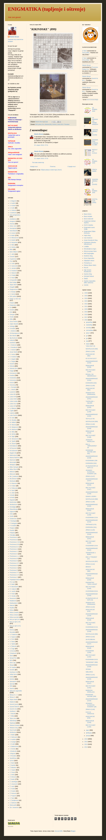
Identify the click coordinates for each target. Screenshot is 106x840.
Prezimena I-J (14, 551)
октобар (88, 327)
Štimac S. (13, 697)
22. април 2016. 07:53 (41, 158)
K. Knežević (13, 356)
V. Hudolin (13, 739)
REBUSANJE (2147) (90, 682)
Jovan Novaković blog (90, 240)
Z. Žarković (13, 803)
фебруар (89, 733)
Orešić (12, 516)
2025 (86, 295)
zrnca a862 (85, 52)
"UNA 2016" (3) (90, 346)
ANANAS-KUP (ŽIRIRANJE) (90, 393)
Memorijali (13, 462)
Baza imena (87, 214)
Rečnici (12, 630)
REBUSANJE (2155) (90, 406)
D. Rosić (12, 277)
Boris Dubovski (88, 219)
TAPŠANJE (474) (91, 524)
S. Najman (13, 637)
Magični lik (13, 453)
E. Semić (12, 294)
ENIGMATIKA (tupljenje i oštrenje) (46, 9)
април (88, 344)
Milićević (12, 471)
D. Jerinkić (13, 268)
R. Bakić (12, 584)
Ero (43, 124)
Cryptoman (13, 259)
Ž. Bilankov (13, 767)
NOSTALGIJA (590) (92, 349)
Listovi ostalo (14, 401)
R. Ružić (12, 594)
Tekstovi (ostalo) (15, 725)
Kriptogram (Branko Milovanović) (90, 243)
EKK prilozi (38, 124)
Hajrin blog (87, 235)
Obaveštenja (14, 509)
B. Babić (12, 235)
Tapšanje (12, 723)
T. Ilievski (12, 713)
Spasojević (13, 681)
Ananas (12, 223)
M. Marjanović (14, 427)
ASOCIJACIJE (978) (90, 717)
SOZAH (12, 679)
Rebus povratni (14, 617)
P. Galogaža (13, 523)
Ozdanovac (13, 518)
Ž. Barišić (12, 765)
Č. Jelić (12, 254)
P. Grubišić (13, 525)
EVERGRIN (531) (91, 527)
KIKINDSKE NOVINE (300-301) (91, 451)
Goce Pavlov (14, 321)
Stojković (12, 702)
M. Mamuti (13, 425)
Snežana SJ (13, 672)
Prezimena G (14, 549)
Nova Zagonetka (89, 258)
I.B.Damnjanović (15, 333)
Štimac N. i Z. (14, 695)
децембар (89, 322)
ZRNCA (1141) (90, 674)
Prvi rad (12, 582)
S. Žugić (12, 648)
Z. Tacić (12, 798)
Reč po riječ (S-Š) (15, 626)
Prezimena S (14, 568)
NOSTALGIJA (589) (92, 421)
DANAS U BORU (91, 496)
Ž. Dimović (13, 777)
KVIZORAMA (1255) (90, 651)
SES (11, 660)
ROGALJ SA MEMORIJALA (91, 375)
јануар (88, 735)
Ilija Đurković (14, 338)
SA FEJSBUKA (90, 639)
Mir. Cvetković (14, 476)
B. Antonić (13, 233)
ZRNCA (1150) (90, 351)
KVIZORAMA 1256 (91, 460)
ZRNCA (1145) (90, 530)
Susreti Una (13, 709)
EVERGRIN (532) (91, 463)
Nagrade (12, 500)
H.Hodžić (12, 328)
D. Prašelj (13, 275)
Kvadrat (12, 375)
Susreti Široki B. (15, 706)
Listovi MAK (13, 399)
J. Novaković (14, 347)
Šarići (11, 655)
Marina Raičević (15, 457)
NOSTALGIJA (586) (92, 634)
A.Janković (13, 212)
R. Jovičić (13, 591)
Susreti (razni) (14, 704)
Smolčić (12, 670)
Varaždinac (13, 758)
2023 (86, 301)
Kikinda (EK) (48, 124)
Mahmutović (13, 455)
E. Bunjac (13, 292)
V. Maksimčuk (14, 746)
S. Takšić (12, 644)
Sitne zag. (13, 662)
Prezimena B (14, 539)
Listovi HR (13, 396)
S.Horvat (12, 651)
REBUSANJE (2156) (90, 366)
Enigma (12, 303)
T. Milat (12, 716)
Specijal (12, 684)
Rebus (12, 610)
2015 (86, 739)
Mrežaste (12, 481)
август (88, 333)
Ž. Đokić (12, 779)
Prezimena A (14, 537)
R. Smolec (13, 596)
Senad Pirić (13, 658)
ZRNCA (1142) (90, 636)
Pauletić (12, 530)
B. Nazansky (14, 242)
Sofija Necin (13, 674)
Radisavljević (14, 603)
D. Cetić (12, 263)
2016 (86, 320)
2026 (86, 293)
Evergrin (12, 314)
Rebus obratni (14, 615)
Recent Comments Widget (92, 99)
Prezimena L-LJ (14, 556)
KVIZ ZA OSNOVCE (90, 713)
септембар (89, 330)
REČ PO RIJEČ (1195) (90, 542)
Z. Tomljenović (14, 800)
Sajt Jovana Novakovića (87, 270)
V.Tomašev (66, 124)
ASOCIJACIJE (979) (90, 610)
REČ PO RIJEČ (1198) (90, 436)
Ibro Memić (13, 335)
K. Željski (12, 361)
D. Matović (13, 273)
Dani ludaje (13, 282)
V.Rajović (12, 753)
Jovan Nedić (13, 352)
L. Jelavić (12, 389)
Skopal (12, 665)
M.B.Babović (14, 446)
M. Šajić (12, 436)
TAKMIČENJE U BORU (91, 553)
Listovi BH (13, 394)
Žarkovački (13, 805)
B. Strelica (13, 247)
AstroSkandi (13, 230)
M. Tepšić (13, 441)
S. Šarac (12, 641)
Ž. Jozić (12, 786)
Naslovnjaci (13, 502)
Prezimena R (14, 565)
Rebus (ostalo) (14, 612)
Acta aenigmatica (15, 215)
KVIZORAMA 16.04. (92, 545)
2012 (86, 747)
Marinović (13, 460)
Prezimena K (14, 554)
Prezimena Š (14, 570)
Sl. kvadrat (13, 667)
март (87, 730)
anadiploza (13, 219)
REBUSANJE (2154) (90, 432)
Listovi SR (60, 124)
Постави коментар (38, 162)
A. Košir (12, 208)
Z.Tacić (84, 51)
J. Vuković (13, 349)
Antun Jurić (13, 226)
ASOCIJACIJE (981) (90, 389)
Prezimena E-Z (14, 547)
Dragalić (12, 287)
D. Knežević (13, 270)
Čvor (11, 261)
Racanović (13, 598)
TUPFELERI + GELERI (90, 402)
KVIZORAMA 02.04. (92, 627)
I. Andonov (13, 331)
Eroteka (12, 310)
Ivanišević (13, 342)
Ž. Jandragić (13, 781)
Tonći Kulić (13, 730)
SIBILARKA (89, 672)
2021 (86, 306)
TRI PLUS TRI (90, 419)
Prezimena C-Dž (15, 542)
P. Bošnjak (13, 521)
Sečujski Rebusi (89, 276)
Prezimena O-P (14, 563)
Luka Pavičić (14, 415)
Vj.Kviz (12, 760)
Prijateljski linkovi (15, 579)
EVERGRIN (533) (91, 383)
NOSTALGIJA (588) (92, 499)
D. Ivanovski (13, 266)
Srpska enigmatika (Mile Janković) (89, 281)
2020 (86, 309)
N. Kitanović (13, 483)
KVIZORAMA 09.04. (92, 591)
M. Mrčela (13, 434)
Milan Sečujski (14, 467)
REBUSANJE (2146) (90, 721)
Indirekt (12, 340)
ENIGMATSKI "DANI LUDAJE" (91, 583)
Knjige (12, 371)
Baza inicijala (88, 216)
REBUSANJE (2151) (90, 537)
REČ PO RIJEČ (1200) (90, 370)
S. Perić (12, 639)
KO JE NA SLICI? (91, 358)
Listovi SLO (13, 403)
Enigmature (13, 305)
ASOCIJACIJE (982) (90, 355)
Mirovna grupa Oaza (90, 251)
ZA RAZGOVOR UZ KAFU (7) (92, 466)
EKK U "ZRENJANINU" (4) (91, 445)
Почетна (52, 166)
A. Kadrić (12, 203)
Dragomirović (14, 289)
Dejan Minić (13, 284)
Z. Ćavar (12, 772)
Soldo (11, 677)
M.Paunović (13, 448)
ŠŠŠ (11, 686)
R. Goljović (13, 589)
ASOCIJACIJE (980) (90, 570)
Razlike (12, 608)
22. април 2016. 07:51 (41, 145)
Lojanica (12, 413)
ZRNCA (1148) (90, 424)
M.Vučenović (14, 450)
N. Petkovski (13, 488)
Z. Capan (12, 770)
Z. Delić (12, 774)
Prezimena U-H (14, 575)
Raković (12, 605)
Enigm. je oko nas (15, 299)
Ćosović (12, 256)
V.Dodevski (13, 751)
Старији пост (72, 166)
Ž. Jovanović (14, 784)
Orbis (11, 514)
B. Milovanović (14, 237)
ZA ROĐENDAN (94, 109)
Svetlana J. (13, 711)
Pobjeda (12, 532)
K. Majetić (13, 359)
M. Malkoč (13, 422)
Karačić (12, 363)
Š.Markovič (13, 653)
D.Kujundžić (13, 280)
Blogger (73, 831)
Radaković (13, 601)
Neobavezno (14, 504)
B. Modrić (13, 240)
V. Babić (12, 734)
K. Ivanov (12, 354)
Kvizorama (13, 380)
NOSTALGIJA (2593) (95, 200)
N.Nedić (12, 495)
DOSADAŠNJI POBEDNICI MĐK (95, 142)
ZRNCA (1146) (90, 502)
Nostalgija (13, 507)
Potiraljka (12, 535)
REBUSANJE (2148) (90, 647)
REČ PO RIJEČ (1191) (90, 686)
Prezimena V (14, 577)
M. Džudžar (13, 420)
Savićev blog (88, 274)
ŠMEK (86, 278)
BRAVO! (88, 567)
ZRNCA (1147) (90, 476)
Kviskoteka (13, 378)
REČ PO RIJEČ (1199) (90, 411)
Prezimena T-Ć (14, 572)
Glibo (11, 319)
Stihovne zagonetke (16, 691)
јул (87, 335)
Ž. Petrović (13, 793)
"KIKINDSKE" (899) (92, 662)
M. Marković (13, 429)
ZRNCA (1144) (90, 564)
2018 (86, 314)
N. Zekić (12, 493)
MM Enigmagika (89, 253)
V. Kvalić (12, 744)
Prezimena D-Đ (14, 544)
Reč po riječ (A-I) (15, 619)
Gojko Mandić (14, 324)
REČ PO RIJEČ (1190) (90, 726)
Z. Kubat (12, 788)
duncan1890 (59, 831)
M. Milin (12, 432)
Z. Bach (12, 763)
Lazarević (13, 392)
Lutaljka (86, 246)
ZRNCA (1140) (90, 709)
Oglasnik (12, 511)
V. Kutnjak (13, 742)
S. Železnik (13, 646)
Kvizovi (54, 124)
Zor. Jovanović (14, 807)
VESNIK (88, 669)
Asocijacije (13, 228)
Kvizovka (12, 385)
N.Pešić (12, 497)
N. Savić (12, 490)
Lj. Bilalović (13, 408)
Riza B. (86, 267)
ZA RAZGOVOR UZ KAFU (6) (92, 599)
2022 (86, 304)
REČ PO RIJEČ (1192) (90, 656)
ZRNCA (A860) (94, 170)
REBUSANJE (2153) (90, 484)
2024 (86, 298)
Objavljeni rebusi (89, 260)
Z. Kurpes (13, 791)
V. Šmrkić (13, 749)
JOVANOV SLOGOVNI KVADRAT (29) (91, 471)
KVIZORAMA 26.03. (92, 659)
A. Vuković (13, 210)
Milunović (12, 474)
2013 (86, 744)
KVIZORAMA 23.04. (92, 517)
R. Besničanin (14, 586)
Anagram (12, 221)
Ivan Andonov (88, 238)
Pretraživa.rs (88, 263)
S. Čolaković (13, 634)
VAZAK (86, 285)
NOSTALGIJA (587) (92, 561)
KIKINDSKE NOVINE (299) (91, 695)
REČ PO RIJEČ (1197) (90, 488)
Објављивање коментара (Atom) (51, 170)
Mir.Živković (13, 478)
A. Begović (13, 201)
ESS (11, 312)
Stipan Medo (14, 699)
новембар (89, 325)
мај (87, 341)
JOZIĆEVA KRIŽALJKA (90, 440)
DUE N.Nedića (88, 225)
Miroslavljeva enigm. (90, 249)
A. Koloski (13, 205)
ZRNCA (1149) (90, 385)
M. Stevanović (14, 439)
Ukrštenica (13, 732)
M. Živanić (13, 443)
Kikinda (12, 366)
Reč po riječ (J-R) (15, 622)
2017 (86, 317)
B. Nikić (12, 245)
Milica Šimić (13, 469)
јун (87, 338)
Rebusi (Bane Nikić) (90, 265)
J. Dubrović (13, 345)
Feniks (12, 317)
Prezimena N (14, 561)
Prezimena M (14, 558)
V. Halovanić (13, 737)
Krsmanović (13, 373)
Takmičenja (13, 720)
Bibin (11, 249)
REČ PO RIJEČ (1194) (90, 587)
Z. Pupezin (13, 796)
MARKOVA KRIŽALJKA (90, 691)
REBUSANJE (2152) (90, 509)
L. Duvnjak (13, 387)
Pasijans (12, 528)
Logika (12, 410)
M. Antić (12, 418)
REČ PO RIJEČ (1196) (90, 514)
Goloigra (12, 326)
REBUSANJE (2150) (90, 579)
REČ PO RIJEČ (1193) (90, 623)
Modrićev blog (88, 256)
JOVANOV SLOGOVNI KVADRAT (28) (91, 705)
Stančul (12, 688)
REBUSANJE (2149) (90, 619)
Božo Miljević (14, 252)
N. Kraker (13, 486)
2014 (86, 741)
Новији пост (34, 166)
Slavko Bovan (38, 134)
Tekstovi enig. (14, 727)
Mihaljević (13, 464)
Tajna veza (13, 718)
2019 (86, 312)
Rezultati (12, 632)
